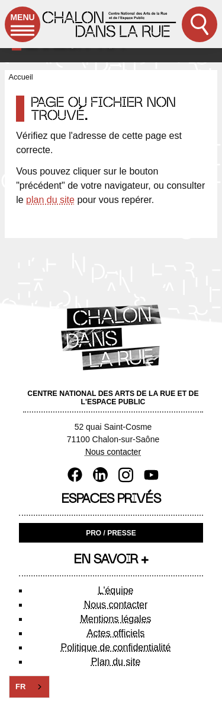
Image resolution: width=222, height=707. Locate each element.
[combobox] (29, 687)
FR (20, 686)
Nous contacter (113, 451)
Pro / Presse (111, 533)
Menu (22, 27)
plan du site (50, 200)
